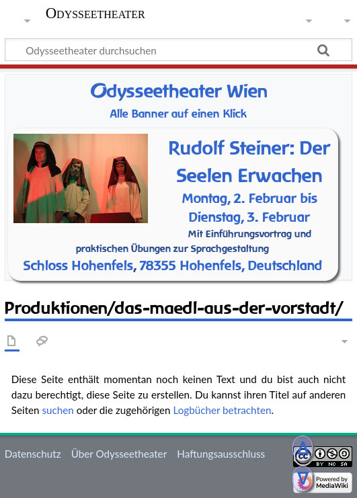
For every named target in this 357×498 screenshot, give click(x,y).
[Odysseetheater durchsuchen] (178, 49)
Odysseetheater (95, 13)
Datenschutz (33, 454)
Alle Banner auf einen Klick (178, 114)
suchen (57, 410)
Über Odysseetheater (119, 454)
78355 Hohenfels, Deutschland (231, 265)
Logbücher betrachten (222, 410)
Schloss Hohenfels (78, 265)
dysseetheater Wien (178, 91)
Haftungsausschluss (221, 454)
